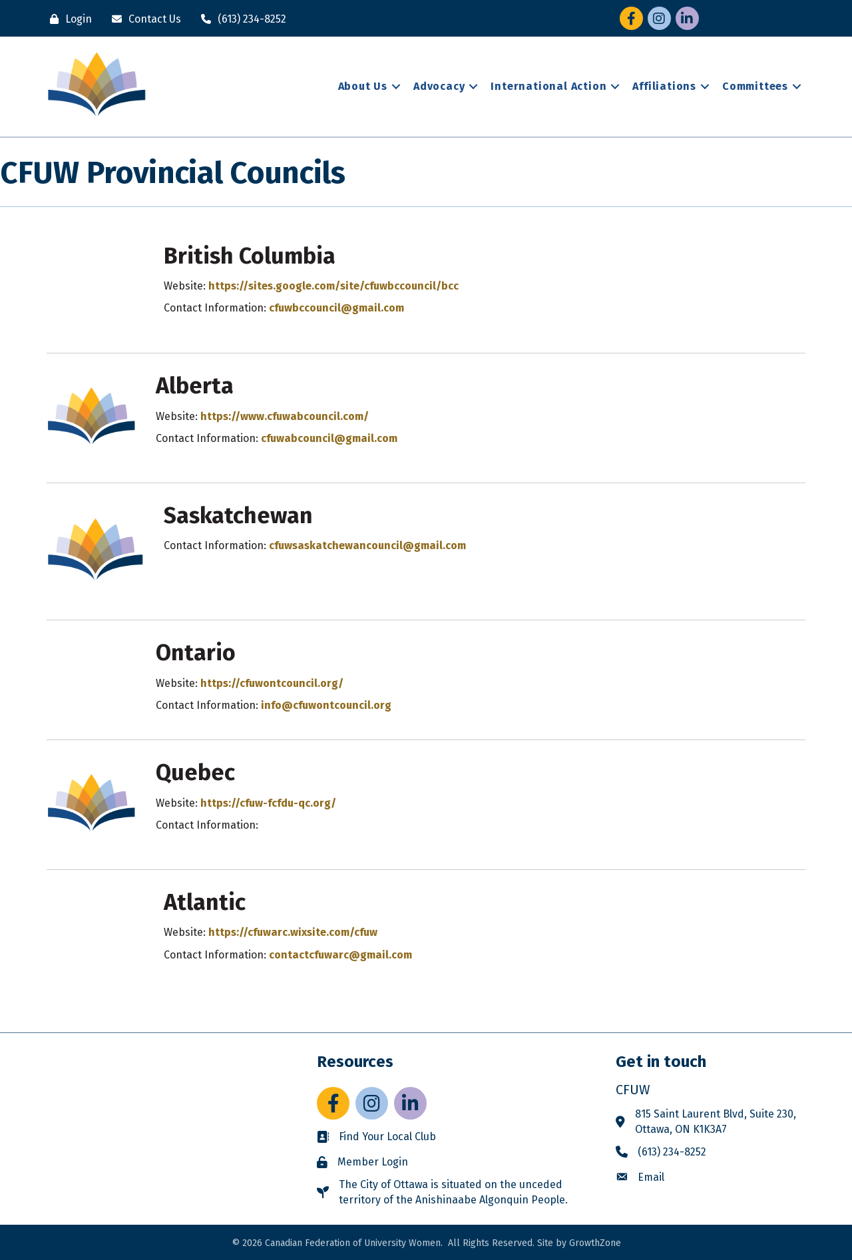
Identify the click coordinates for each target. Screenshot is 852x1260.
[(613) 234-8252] (240, 19)
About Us (362, 86)
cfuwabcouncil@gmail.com (329, 438)
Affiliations (664, 86)
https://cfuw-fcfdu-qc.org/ (268, 803)
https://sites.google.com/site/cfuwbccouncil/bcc (333, 286)
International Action (548, 86)
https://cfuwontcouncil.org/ (271, 683)
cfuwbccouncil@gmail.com (336, 308)
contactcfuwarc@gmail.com (340, 954)
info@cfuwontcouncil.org (326, 705)
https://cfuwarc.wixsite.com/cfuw (292, 932)
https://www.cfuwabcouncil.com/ (284, 416)
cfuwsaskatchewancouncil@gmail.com (367, 545)
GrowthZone (595, 1243)
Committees (755, 86)
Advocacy (439, 86)
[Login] (67, 19)
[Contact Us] (143, 19)
